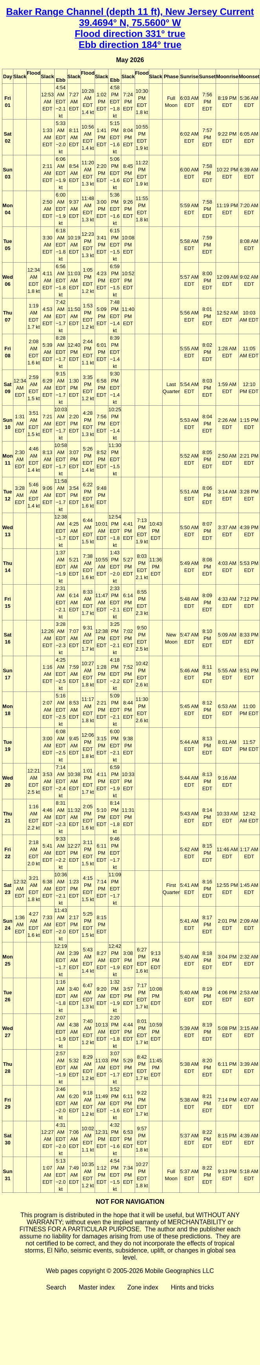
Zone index (142, 1287)
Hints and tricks (192, 1287)
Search (56, 1287)
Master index (97, 1287)
